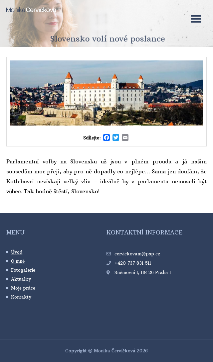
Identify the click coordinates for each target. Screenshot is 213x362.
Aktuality (21, 279)
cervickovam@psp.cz (137, 253)
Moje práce (23, 288)
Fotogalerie (23, 270)
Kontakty (21, 297)
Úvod (16, 252)
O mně (18, 261)
